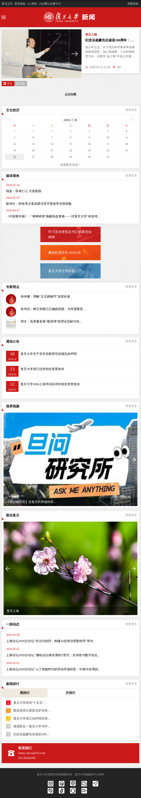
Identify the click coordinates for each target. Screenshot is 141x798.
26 (14, 156)
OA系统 (32, 3)
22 (70, 150)
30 (52, 131)
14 (52, 144)
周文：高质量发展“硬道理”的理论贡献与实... (51, 321)
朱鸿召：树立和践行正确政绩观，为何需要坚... (53, 309)
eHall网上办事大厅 (50, 3)
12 (14, 144)
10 (107, 137)
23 (89, 150)
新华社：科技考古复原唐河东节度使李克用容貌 (39, 203)
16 (89, 144)
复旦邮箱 (20, 3)
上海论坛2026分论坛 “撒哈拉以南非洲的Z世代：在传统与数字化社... (53, 655)
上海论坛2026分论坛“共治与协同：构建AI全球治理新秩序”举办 (49, 641)
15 (70, 144)
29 (33, 131)
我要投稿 (132, 3)
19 (14, 150)
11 (126, 137)
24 (107, 150)
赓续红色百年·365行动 (64, 252)
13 (33, 144)
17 (107, 144)
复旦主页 (7, 3)
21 (52, 150)
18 (126, 144)
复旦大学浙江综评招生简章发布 (42, 369)
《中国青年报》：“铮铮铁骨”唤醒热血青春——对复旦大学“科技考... (53, 216)
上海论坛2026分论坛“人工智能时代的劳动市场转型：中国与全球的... (53, 669)
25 (126, 150)
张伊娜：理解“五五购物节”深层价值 (45, 296)
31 (107, 156)
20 (33, 150)
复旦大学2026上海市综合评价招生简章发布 (50, 384)
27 (33, 156)
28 (14, 131)
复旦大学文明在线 (61, 271)
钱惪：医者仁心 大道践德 (23, 191)
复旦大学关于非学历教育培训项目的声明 (49, 353)
